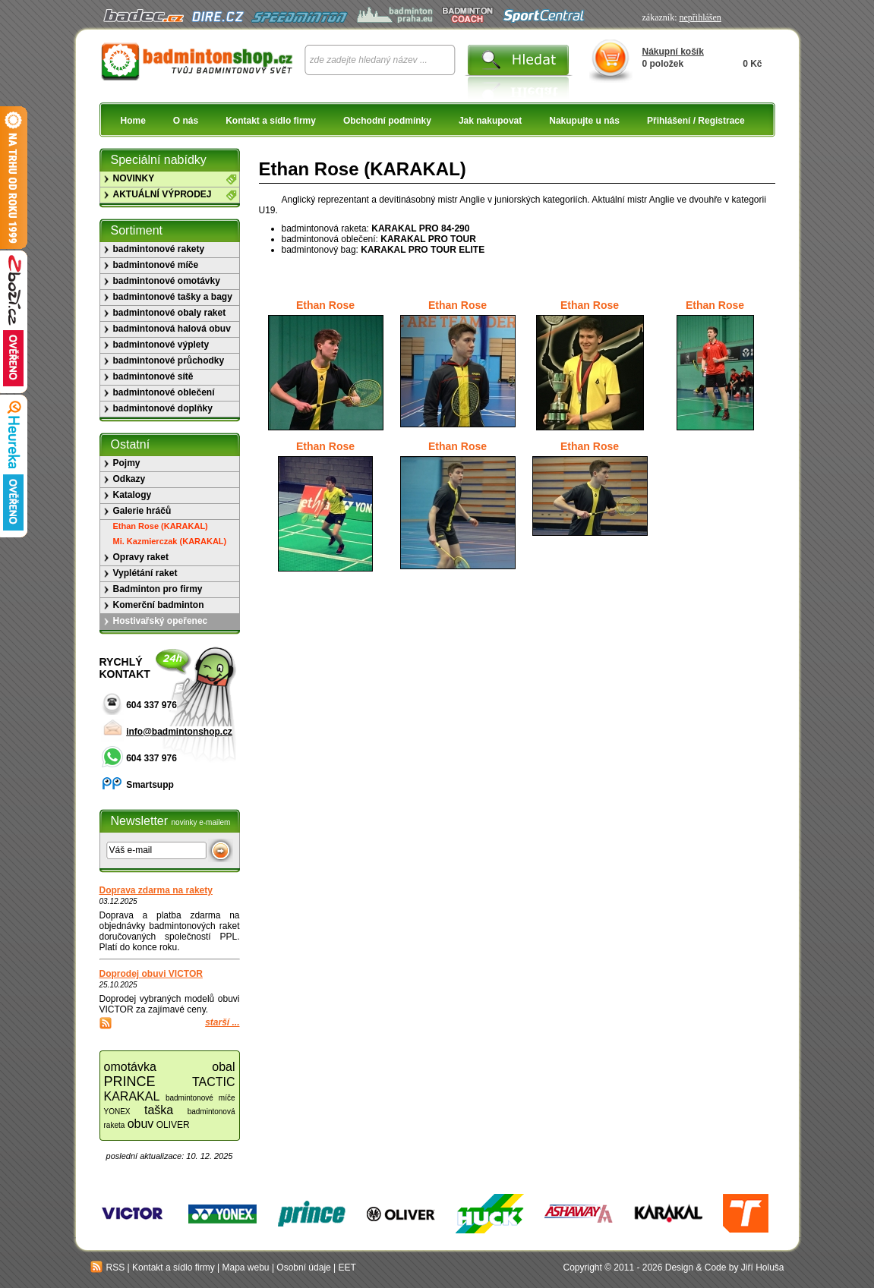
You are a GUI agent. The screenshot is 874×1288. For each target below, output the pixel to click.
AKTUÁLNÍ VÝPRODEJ (162, 194)
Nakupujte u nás (584, 120)
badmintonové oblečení (164, 392)
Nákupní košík (673, 51)
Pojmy (126, 463)
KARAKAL (132, 1096)
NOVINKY (134, 178)
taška (158, 1110)
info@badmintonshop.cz (179, 731)
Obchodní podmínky (387, 120)
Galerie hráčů (142, 510)
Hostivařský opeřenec (160, 621)
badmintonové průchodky (169, 360)
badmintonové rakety (159, 249)
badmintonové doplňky (163, 408)
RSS (107, 1267)
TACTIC (213, 1081)
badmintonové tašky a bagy (172, 296)
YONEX (117, 1111)
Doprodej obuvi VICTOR (151, 973)
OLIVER (173, 1125)
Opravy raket (141, 557)
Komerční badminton (158, 605)
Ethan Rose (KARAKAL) (160, 526)
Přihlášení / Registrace (696, 120)
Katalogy (132, 495)
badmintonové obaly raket (169, 312)
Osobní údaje (303, 1267)
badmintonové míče (156, 265)
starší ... (222, 1022)
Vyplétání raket (145, 573)
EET (347, 1267)
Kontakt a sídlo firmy (271, 120)
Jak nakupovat (490, 120)
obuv (141, 1123)
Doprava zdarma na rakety (156, 890)
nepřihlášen (700, 17)
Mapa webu (246, 1267)
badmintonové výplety (161, 344)
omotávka (130, 1066)
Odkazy (129, 479)
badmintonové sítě (153, 376)
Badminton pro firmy (158, 589)
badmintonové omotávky (166, 281)
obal (223, 1066)
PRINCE (130, 1081)
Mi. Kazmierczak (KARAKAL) (170, 541)
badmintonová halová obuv (172, 328)
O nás (185, 120)
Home (133, 120)
